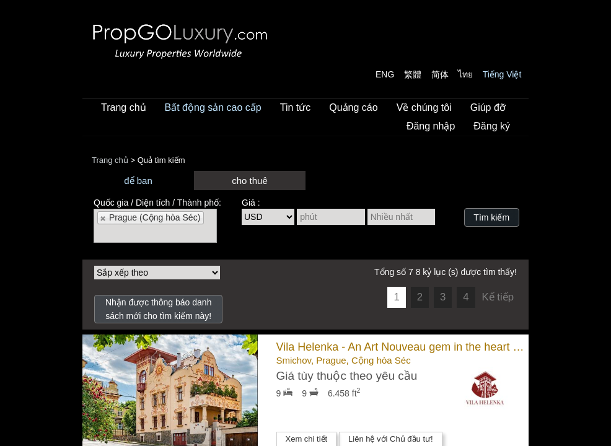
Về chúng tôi (424, 107)
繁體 (412, 74)
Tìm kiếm (491, 217)
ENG (385, 74)
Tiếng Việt (502, 74)
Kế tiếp (497, 297)
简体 (440, 74)
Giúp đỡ (488, 107)
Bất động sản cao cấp (213, 107)
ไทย (465, 74)
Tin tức (295, 107)
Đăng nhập (431, 126)
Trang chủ (123, 107)
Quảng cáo (353, 107)
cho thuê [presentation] (250, 180)
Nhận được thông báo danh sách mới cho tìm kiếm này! (158, 309)
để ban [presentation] (138, 180)
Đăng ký (491, 126)
